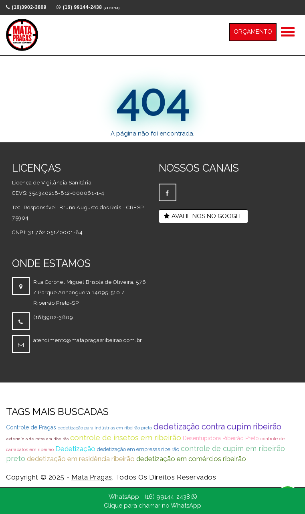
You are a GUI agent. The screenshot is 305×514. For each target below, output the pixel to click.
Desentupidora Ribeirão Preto (221, 438)
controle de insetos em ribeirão (125, 437)
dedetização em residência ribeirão (81, 459)
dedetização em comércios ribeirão (191, 459)
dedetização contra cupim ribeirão (217, 426)
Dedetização (75, 449)
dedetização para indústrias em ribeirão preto (105, 428)
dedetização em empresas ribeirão (138, 449)
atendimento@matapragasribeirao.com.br (87, 340)
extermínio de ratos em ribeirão (37, 439)
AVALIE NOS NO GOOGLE (203, 216)
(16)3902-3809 (53, 317)
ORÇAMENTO (253, 31)
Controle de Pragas (31, 427)
